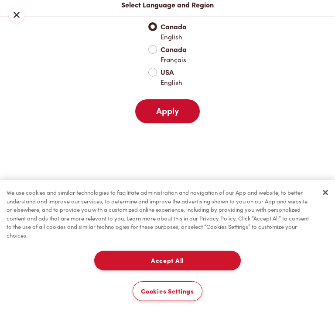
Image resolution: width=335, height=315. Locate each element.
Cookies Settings (167, 291)
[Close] (325, 192)
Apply (167, 111)
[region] (167, 247)
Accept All (167, 260)
